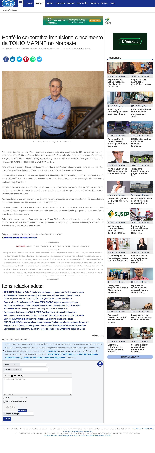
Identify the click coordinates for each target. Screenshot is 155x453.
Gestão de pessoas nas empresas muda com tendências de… (118, 258)
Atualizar (23, 410)
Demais (104, 3)
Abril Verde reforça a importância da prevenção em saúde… (141, 112)
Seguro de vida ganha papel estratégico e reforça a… (141, 83)
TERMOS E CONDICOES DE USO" (78, 276)
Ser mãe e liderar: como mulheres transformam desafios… (139, 348)
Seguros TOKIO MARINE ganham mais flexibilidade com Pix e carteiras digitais (38, 319)
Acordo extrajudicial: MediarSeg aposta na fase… (118, 200)
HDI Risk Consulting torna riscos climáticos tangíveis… (141, 142)
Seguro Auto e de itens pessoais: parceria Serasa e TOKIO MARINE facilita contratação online (45, 326)
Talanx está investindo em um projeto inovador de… (140, 172)
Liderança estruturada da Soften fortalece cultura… (115, 348)
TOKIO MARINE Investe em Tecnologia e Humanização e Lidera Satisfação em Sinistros (42, 295)
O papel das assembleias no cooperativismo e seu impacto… (139, 288)
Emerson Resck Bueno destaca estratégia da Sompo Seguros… (118, 142)
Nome (9, 365)
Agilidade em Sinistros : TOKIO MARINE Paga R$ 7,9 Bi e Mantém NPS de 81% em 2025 (42, 305)
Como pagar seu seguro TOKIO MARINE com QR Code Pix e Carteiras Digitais (38, 299)
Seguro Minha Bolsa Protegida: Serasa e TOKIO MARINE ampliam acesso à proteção (41, 302)
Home (30, 3)
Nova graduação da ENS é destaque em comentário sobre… (117, 171)
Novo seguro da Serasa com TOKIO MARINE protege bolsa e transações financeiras (40, 312)
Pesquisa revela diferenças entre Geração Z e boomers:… (139, 259)
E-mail (12, 369)
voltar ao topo (98, 336)
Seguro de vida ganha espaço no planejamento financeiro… (116, 83)
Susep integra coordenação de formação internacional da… (117, 229)
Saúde (50, 3)
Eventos (94, 3)
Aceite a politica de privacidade (16, 401)
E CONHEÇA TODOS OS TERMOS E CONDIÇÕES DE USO (71, 351)
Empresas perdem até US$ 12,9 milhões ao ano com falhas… (141, 317)
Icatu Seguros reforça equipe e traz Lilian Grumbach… (118, 111)
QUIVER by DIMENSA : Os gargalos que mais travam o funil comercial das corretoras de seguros (46, 322)
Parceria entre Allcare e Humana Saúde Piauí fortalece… (139, 229)
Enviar (7, 419)
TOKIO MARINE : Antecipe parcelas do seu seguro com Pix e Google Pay (35, 309)
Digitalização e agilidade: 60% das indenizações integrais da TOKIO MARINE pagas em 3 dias (44, 329)
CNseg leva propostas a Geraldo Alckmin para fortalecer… (118, 288)
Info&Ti (70, 3)
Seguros (39, 3)
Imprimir (87, 48)
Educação (82, 3)
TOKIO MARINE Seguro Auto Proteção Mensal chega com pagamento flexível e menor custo (44, 292)
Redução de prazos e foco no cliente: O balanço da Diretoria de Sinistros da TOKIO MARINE (44, 315)
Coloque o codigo (11, 414)
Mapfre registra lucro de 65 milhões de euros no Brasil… (141, 200)
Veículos (60, 3)
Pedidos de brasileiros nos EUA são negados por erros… (117, 318)
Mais (113, 3)
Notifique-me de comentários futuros (18, 398)
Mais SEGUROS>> (130, 357)
